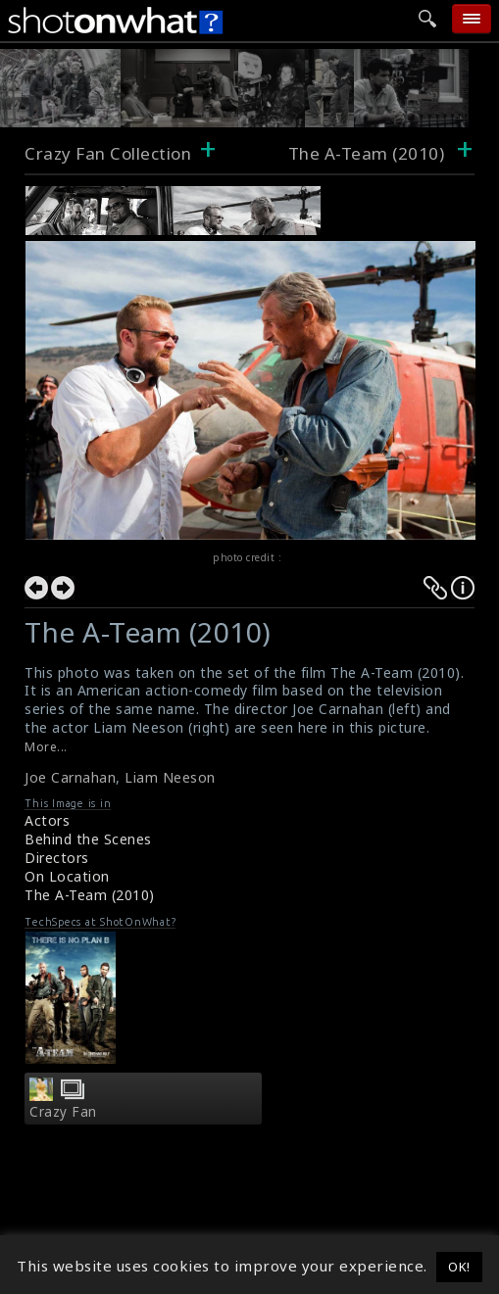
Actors (47, 820)
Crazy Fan (63, 1112)
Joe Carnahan (70, 777)
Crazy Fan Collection (108, 153)
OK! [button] (459, 1266)
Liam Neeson (170, 777)
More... (46, 747)
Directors (57, 857)
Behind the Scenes (88, 839)
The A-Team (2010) (90, 895)
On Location (67, 876)
